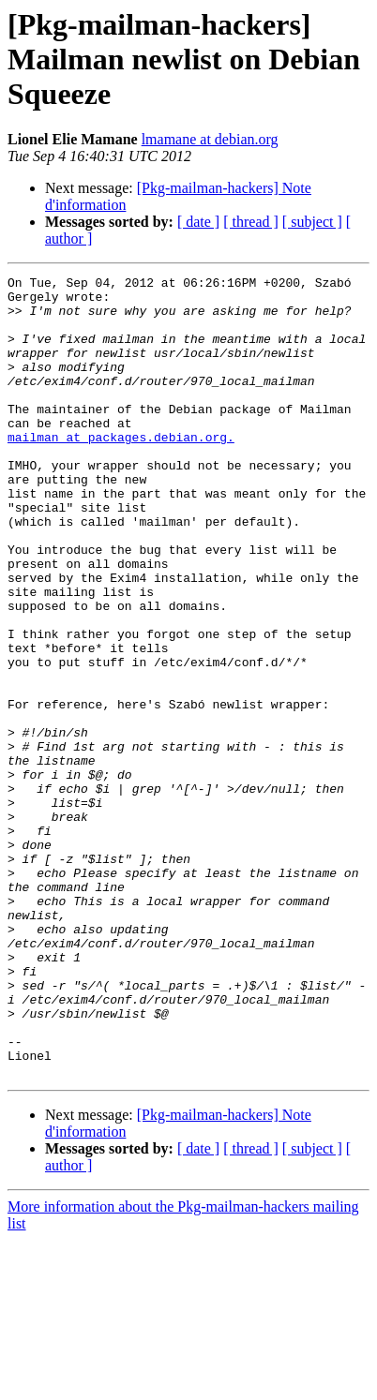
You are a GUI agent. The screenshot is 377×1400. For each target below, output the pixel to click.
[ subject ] (312, 222)
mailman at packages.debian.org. (121, 470)
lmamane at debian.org (210, 139)
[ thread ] (251, 222)
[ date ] (198, 222)
